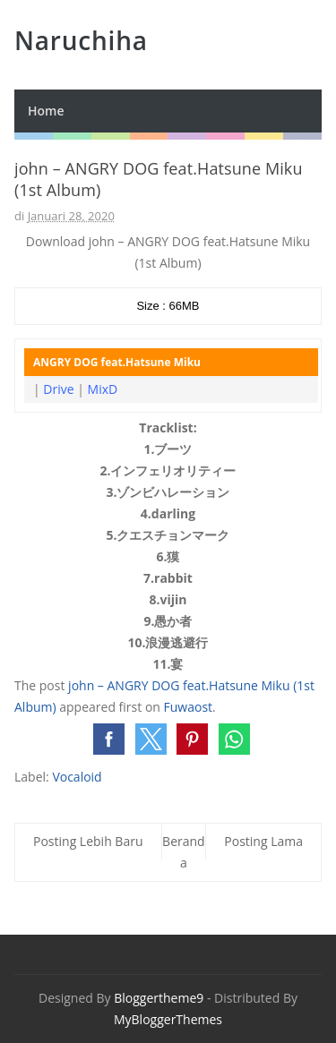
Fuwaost (188, 706)
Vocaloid (76, 776)
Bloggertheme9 (158, 997)
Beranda (183, 852)
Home (46, 110)
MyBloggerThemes (168, 1019)
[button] (109, 739)
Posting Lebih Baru (88, 841)
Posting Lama (263, 841)
